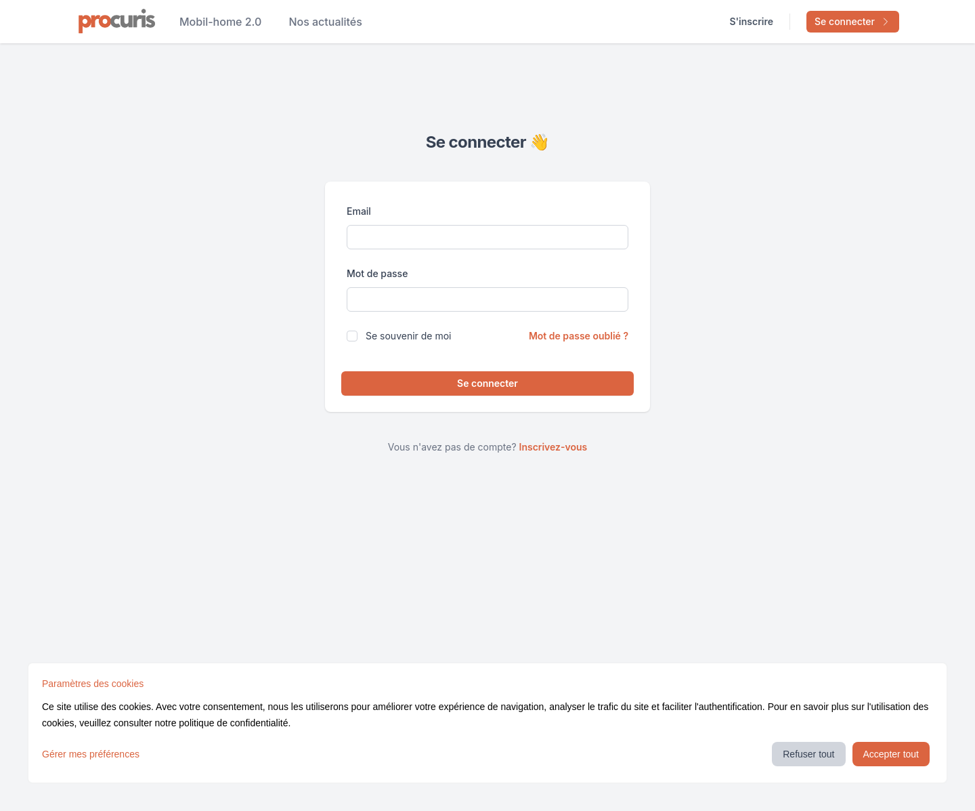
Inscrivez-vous (553, 447)
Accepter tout (891, 754)
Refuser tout (808, 754)
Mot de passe (377, 273)
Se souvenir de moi (409, 335)
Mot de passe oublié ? (578, 335)
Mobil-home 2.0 (220, 21)
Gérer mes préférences (90, 754)
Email (359, 211)
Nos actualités (325, 21)
